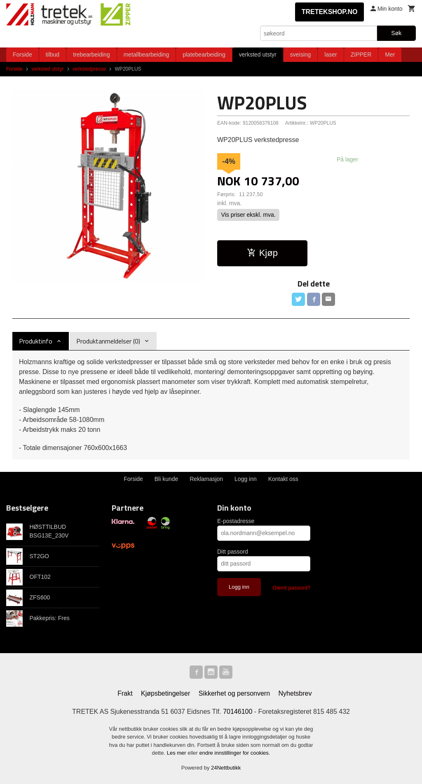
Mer (390, 54)
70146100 (237, 711)
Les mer (177, 753)
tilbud (52, 54)
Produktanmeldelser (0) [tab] (108, 341)
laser (330, 54)
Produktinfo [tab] (35, 341)
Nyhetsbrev (295, 693)
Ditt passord (232, 551)
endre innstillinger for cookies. (234, 753)
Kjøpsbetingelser (165, 693)
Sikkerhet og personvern (234, 693)
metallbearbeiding (146, 54)
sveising (300, 54)
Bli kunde (166, 479)
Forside (22, 54)
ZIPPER (361, 54)
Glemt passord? (291, 588)
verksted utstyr (258, 54)
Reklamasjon (206, 479)
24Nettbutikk (226, 768)
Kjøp (262, 253)
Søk (396, 33)
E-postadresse (235, 521)
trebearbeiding (91, 54)
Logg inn (245, 479)
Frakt (124, 693)
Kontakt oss (283, 479)
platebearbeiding (204, 54)
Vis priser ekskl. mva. (248, 215)
